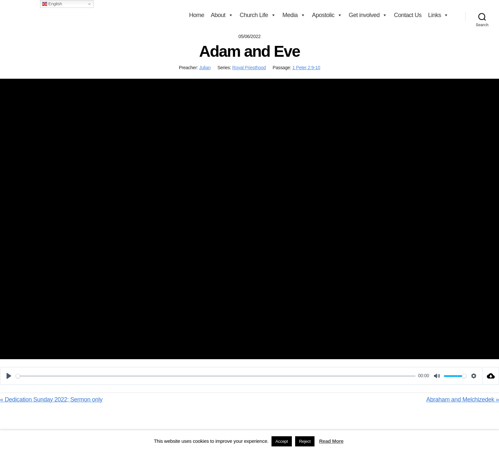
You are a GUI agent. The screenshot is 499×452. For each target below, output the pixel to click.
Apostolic (327, 15)
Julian (205, 67)
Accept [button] (281, 441)
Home (196, 15)
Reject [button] (305, 441)
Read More (331, 441)
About (222, 15)
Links (438, 15)
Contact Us (408, 15)
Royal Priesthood (249, 67)
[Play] (9, 376)
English (52, 4)
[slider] (216, 376)
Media (293, 15)
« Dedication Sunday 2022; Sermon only (51, 399)
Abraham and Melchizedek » (462, 399)
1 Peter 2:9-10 (306, 67)
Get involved (368, 15)
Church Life (258, 15)
